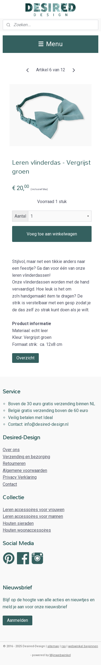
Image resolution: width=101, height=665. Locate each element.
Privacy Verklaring (20, 477)
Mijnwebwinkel (60, 655)
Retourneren (14, 463)
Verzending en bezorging (26, 456)
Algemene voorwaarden (25, 470)
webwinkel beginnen (83, 646)
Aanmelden (17, 620)
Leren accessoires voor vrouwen (33, 509)
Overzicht (25, 358)
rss (63, 646)
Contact (10, 484)
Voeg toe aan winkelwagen (52, 234)
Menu (51, 44)
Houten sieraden (18, 523)
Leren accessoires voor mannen (33, 516)
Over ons (11, 449)
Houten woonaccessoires (27, 530)
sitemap (53, 646)
